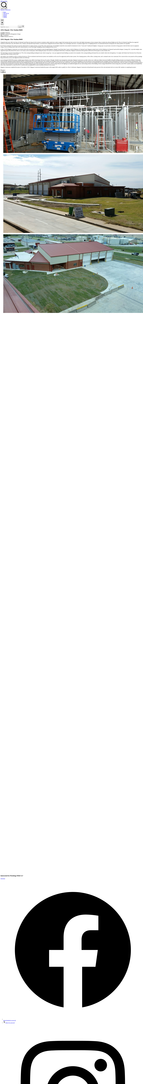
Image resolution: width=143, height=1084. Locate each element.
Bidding (5, 17)
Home (4, 12)
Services (5, 14)
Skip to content (4, 1)
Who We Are (6, 13)
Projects (5, 15)
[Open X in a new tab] (9, 1022)
